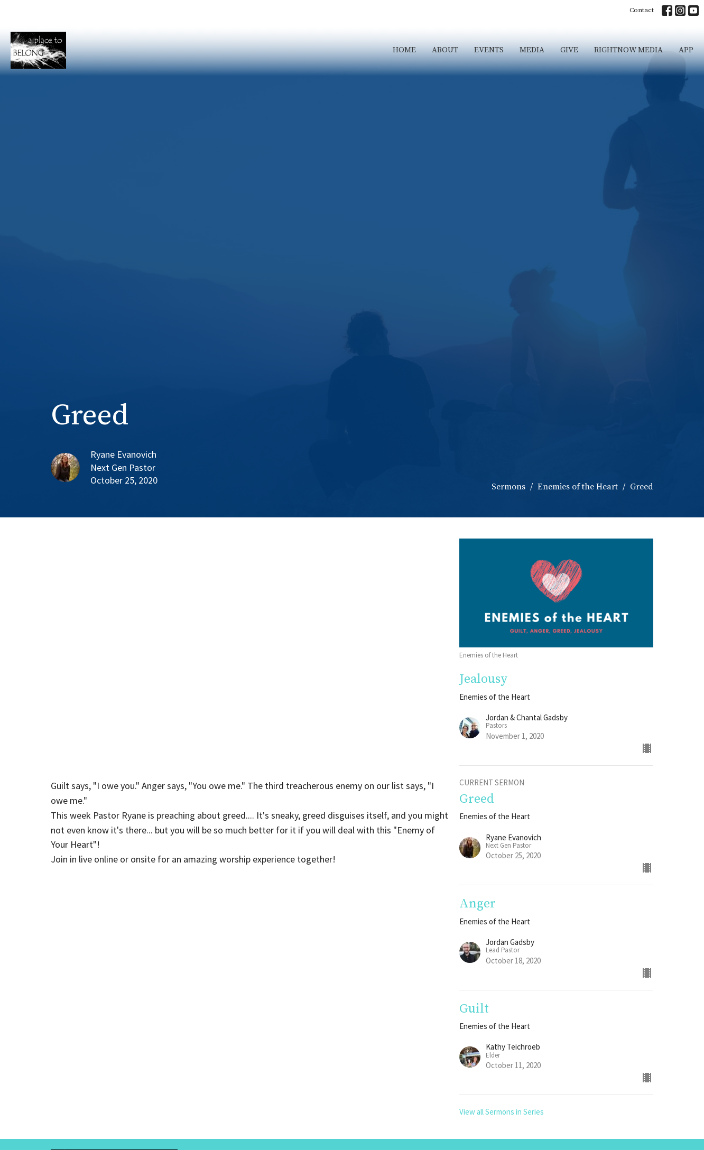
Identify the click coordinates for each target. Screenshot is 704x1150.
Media (532, 50)
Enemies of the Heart (578, 486)
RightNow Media (628, 50)
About (445, 50)
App (686, 50)
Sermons (508, 486)
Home (404, 50)
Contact (641, 10)
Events (489, 50)
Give (569, 50)
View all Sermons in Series (501, 1112)
